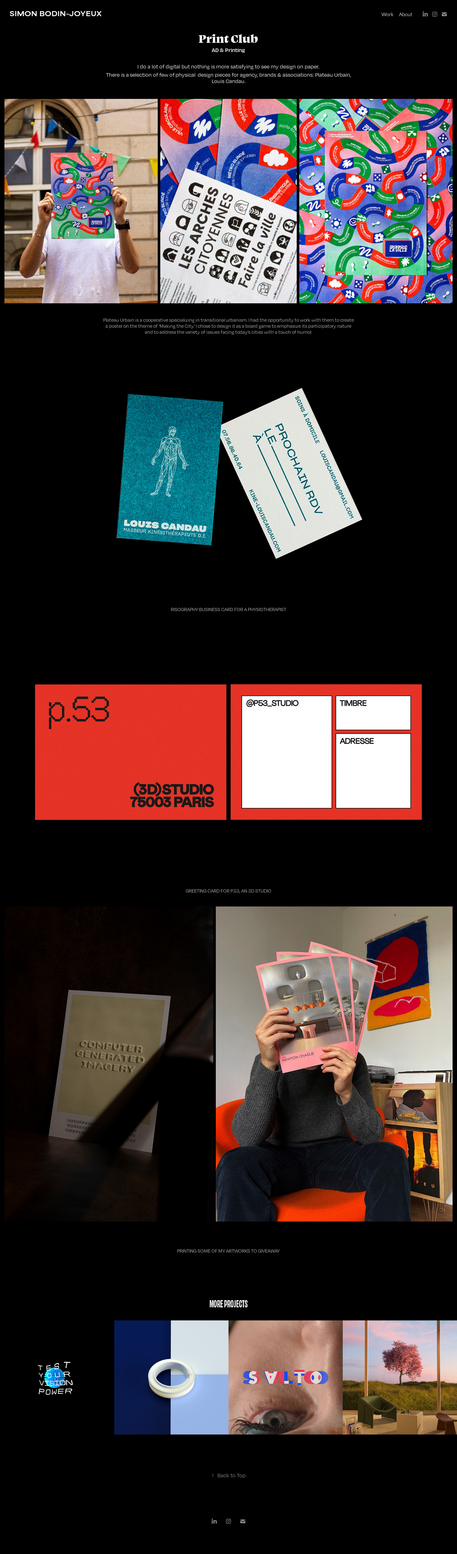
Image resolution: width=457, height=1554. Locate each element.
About (405, 14)
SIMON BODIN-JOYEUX (56, 13)
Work (387, 14)
